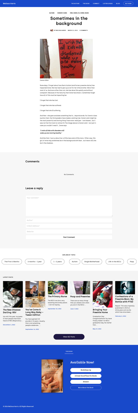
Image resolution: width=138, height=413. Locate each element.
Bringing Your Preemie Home (100, 311)
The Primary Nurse (57, 296)
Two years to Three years (79, 13)
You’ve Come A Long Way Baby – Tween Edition (34, 312)
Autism (51, 13)
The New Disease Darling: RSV (11, 311)
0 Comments (84, 30)
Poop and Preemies (80, 296)
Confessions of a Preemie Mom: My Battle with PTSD (124, 299)
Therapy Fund (62, 13)
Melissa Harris (9, 3)
